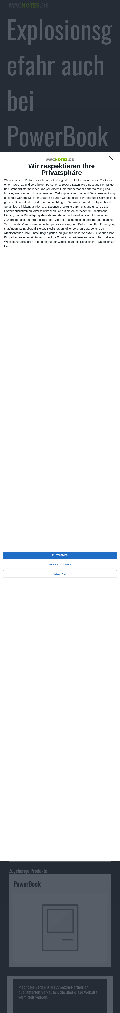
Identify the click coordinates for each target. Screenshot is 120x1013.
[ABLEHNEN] (112, 159)
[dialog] (60, 506)
